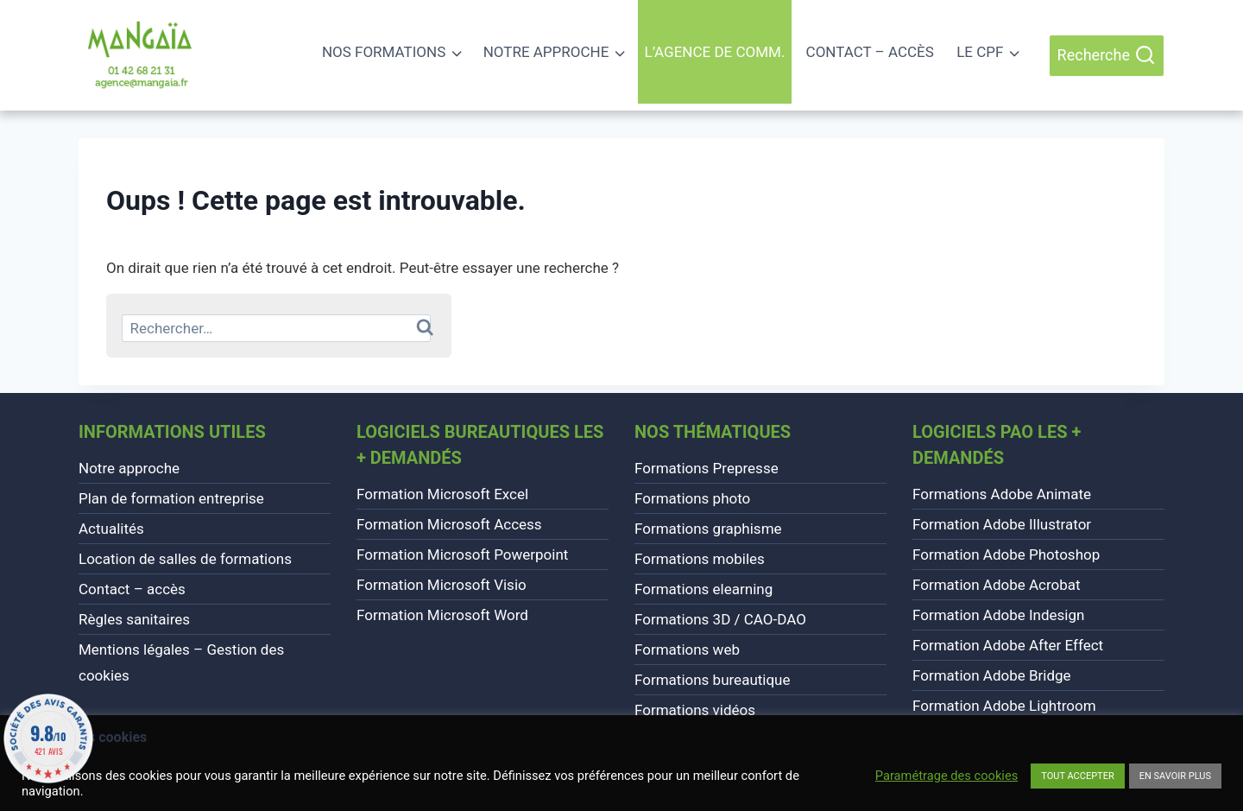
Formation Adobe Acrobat (996, 584)
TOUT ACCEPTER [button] (1077, 776)
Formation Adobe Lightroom (1004, 705)
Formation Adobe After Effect (1007, 645)
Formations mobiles (699, 558)
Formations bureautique (712, 679)
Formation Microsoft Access (449, 524)
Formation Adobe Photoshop (1006, 554)
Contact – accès (870, 51)
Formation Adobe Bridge (991, 675)
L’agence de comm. (715, 51)
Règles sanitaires (134, 619)
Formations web (687, 649)
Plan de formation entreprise (171, 498)
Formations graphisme (708, 528)
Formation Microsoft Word (442, 615)
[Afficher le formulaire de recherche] (1106, 56)
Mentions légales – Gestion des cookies (181, 663)
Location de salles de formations (185, 558)
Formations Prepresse (706, 468)
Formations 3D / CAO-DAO (720, 619)
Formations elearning (703, 589)
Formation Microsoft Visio (441, 584)
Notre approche (129, 468)
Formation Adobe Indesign (998, 615)
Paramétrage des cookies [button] (946, 775)
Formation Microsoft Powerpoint (462, 554)
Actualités (111, 528)
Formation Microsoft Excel (442, 494)
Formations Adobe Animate (1001, 494)
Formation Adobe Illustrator (1001, 524)
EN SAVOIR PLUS (1175, 776)
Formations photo (692, 498)
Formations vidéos (694, 710)
